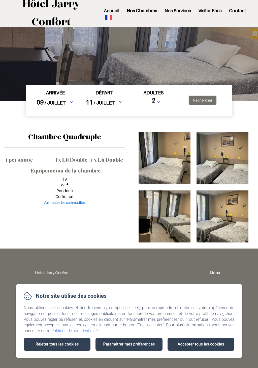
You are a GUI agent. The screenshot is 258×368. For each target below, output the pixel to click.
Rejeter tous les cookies (57, 344)
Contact (237, 10)
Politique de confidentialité (74, 330)
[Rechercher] (202, 100)
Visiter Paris (209, 10)
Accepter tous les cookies (201, 344)
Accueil (111, 10)
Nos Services (178, 10)
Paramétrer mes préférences (129, 344)
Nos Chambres (142, 10)
